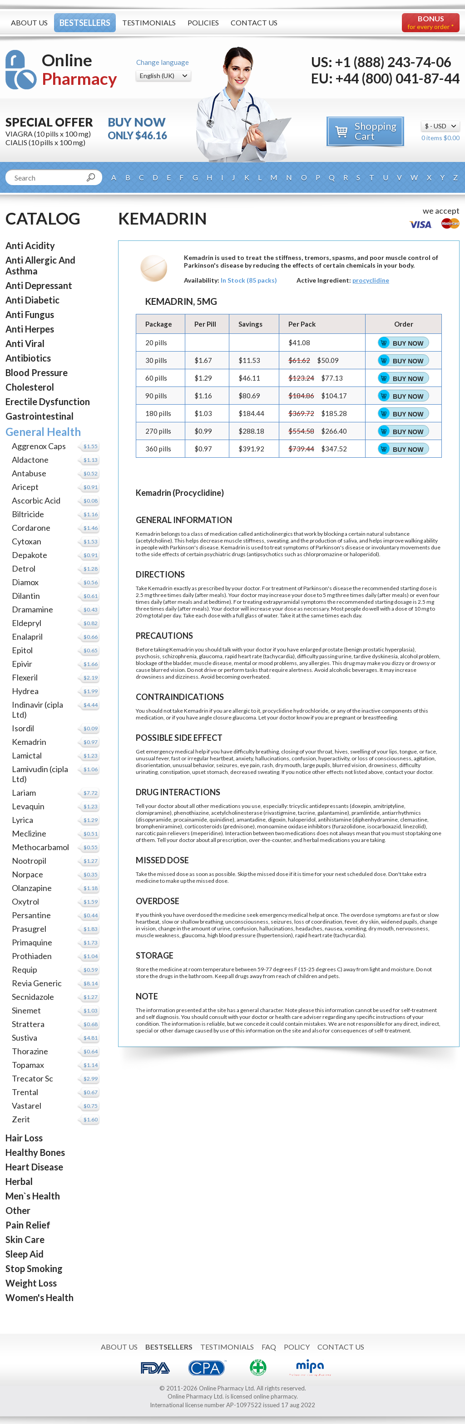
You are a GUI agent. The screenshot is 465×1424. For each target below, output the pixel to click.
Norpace (27, 874)
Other (17, 1210)
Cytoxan (26, 541)
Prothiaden (32, 956)
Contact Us (254, 22)
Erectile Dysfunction (47, 401)
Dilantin (26, 596)
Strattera (28, 1024)
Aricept (25, 487)
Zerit (21, 1119)
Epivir (22, 664)
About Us (29, 22)
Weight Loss (31, 1282)
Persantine (31, 915)
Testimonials (149, 22)
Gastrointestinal (39, 416)
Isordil (23, 728)
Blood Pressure (36, 372)
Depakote (29, 555)
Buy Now (408, 343)
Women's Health (39, 1297)
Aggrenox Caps (39, 446)
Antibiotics (28, 357)
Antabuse (29, 473)
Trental (25, 1092)
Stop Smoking (34, 1268)
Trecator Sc (32, 1078)
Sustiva (24, 1037)
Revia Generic (37, 983)
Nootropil (29, 861)
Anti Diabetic (32, 299)
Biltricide (28, 514)
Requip (24, 969)
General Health (43, 431)
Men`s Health (32, 1195)
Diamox (25, 582)
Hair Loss (24, 1137)
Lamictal (27, 755)
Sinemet (26, 1010)
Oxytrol (25, 901)
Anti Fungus (29, 314)
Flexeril (25, 677)
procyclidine (370, 280)
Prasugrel (29, 929)
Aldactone (30, 460)
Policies (203, 22)
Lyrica (22, 820)
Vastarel (26, 1106)
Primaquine (32, 942)
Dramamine (32, 609)
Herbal (19, 1181)
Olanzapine (32, 888)
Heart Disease (34, 1166)
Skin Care (25, 1239)
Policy (297, 1346)
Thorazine (30, 1051)
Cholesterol (29, 387)
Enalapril (27, 636)
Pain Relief (27, 1224)
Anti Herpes (29, 328)
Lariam (24, 793)
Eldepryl (26, 623)
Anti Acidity (30, 245)
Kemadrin (29, 742)
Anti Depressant (38, 285)
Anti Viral (25, 343)
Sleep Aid (24, 1253)
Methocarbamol (40, 847)
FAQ (269, 1346)
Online (79, 69)
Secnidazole (33, 997)
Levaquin (28, 806)
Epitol (22, 650)
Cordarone (31, 528)
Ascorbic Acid (36, 500)
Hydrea (25, 691)
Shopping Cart (375, 131)
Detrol (23, 568)
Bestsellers (84, 23)
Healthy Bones (35, 1152)
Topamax (28, 1065)
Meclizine (29, 833)
